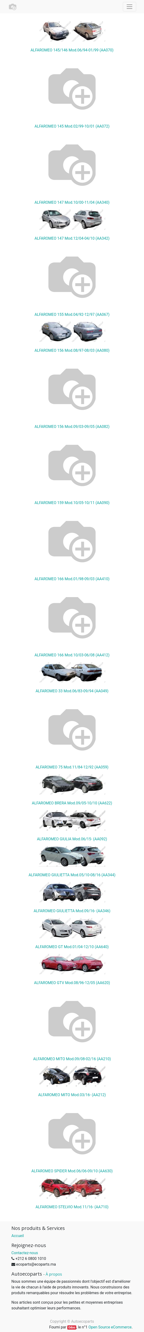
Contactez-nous (24, 1253)
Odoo (71, 1327)
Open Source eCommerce (110, 1327)
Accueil (17, 1235)
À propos (54, 1274)
